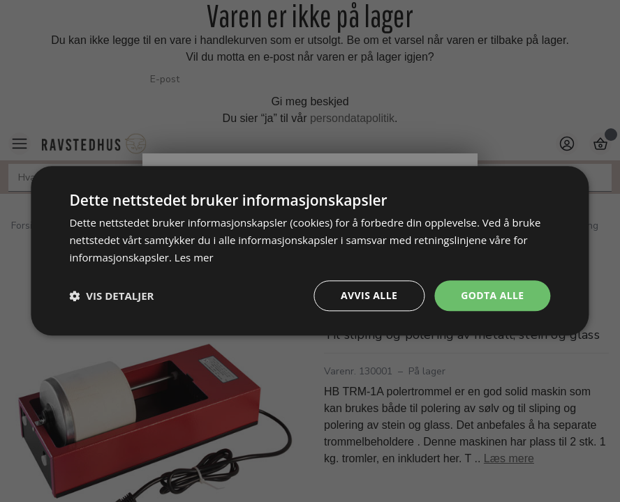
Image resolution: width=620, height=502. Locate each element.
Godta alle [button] (492, 295)
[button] (111, 295)
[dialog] (310, 250)
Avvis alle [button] (369, 295)
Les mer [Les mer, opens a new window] (194, 257)
